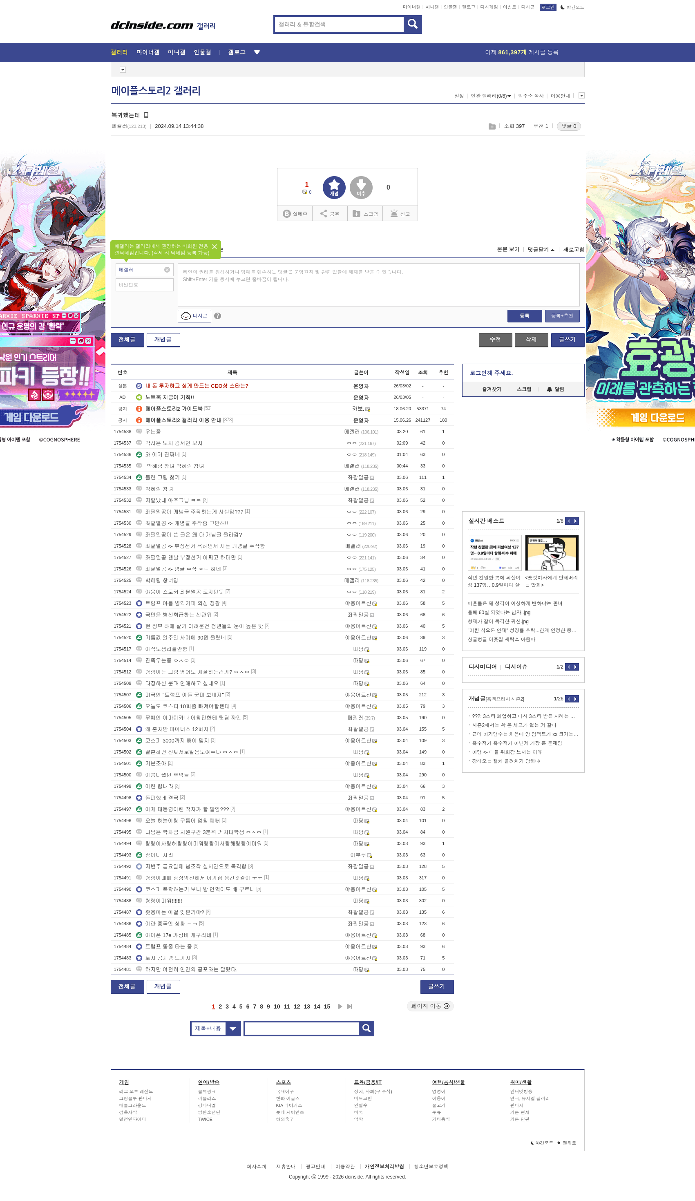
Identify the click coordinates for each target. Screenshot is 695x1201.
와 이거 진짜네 (158, 455)
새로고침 (574, 250)
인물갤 (450, 6)
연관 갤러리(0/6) (491, 96)
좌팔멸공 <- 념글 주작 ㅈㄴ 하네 (178, 569)
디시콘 (528, 6)
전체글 (127, 339)
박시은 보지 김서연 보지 (169, 443)
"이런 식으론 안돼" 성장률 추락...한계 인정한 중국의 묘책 (523, 630)
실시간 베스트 (487, 521)
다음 (340, 1006)
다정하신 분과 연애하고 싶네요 (177, 683)
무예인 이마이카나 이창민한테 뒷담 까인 (188, 718)
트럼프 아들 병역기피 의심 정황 (178, 603)
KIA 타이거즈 (289, 1105)
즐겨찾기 (492, 389)
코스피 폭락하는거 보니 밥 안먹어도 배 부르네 (195, 889)
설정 (459, 96)
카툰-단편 (520, 1119)
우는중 (148, 432)
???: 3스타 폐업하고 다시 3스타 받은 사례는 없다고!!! (525, 716)
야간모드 (573, 7)
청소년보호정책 (431, 1167)
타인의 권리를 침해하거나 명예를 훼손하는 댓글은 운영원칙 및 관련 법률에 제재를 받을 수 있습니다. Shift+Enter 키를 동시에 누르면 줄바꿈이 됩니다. (293, 275)
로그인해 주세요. (491, 373)
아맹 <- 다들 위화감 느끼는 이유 (507, 752)
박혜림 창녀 (154, 489)
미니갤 (432, 6)
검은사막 (128, 1112)
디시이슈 (516, 667)
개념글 (163, 339)
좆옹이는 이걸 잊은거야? (170, 912)
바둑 (358, 1112)
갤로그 (469, 6)
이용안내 (560, 96)
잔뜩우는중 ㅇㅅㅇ (162, 661)
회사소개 (256, 1167)
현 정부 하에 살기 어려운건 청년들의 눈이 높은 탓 (199, 626)
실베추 (295, 214)
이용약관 (345, 1167)
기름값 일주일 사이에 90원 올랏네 (181, 638)
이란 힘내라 (154, 786)
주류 (436, 1112)
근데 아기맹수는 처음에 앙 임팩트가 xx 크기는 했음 (525, 734)
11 (287, 1006)
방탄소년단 (209, 1112)
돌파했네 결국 (157, 798)
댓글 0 (569, 126)
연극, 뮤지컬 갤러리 (530, 1098)
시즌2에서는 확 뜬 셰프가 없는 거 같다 (514, 725)
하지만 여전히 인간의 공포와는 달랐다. (186, 969)
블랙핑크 (207, 1091)
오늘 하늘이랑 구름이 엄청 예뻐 (178, 821)
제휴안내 (286, 1167)
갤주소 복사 (531, 96)
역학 (358, 1119)
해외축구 (285, 1119)
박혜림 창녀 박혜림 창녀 (170, 466)
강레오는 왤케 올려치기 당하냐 (506, 761)
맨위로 (567, 1143)
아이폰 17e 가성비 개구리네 (174, 935)
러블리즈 (207, 1098)
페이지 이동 (430, 1006)
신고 (400, 213)
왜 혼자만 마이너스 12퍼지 (172, 729)
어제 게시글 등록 (522, 52)
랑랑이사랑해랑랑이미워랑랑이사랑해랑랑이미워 (199, 844)
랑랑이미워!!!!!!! (159, 901)
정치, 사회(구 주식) (373, 1091)
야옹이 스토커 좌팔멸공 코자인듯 (180, 592)
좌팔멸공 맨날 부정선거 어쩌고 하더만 (186, 558)
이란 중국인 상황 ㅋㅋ (166, 924)
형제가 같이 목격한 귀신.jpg (498, 621)
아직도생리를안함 (162, 649)
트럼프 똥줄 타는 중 (164, 947)
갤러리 (119, 52)
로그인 (548, 7)
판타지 (517, 1105)
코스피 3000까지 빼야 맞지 (172, 741)
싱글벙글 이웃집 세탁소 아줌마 (502, 639)
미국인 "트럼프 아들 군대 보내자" (180, 695)
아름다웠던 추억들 (162, 775)
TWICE (205, 1119)
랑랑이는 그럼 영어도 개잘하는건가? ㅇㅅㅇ (193, 672)
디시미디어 (483, 667)
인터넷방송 (521, 1091)
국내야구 (285, 1091)
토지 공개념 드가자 (163, 958)
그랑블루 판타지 (135, 1098)
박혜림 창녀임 (157, 580)
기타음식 (441, 1119)
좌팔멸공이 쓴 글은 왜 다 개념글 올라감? (189, 535)
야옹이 (439, 1098)
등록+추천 (562, 316)
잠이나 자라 (154, 855)
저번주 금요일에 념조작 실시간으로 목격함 (191, 866)
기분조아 (151, 763)
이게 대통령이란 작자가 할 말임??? (182, 809)
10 (277, 1006)
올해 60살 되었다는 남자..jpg (499, 612)
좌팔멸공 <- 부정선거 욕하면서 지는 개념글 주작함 (200, 546)
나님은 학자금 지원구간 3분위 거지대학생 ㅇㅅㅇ (198, 832)
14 (317, 1006)
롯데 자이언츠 (290, 1112)
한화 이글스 (288, 1098)
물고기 (439, 1105)
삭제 (531, 339)
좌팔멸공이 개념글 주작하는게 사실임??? (190, 512)
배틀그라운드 (132, 1105)
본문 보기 (508, 249)
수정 (495, 339)
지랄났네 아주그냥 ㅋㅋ (168, 500)
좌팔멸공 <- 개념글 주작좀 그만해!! (182, 523)
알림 (555, 389)
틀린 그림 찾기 (158, 477)
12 (297, 1006)
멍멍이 (439, 1091)
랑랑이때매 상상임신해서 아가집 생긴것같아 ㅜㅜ (199, 878)
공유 (330, 213)
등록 (525, 316)
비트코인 (363, 1098)
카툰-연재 (520, 1112)
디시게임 (489, 6)
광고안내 (315, 1167)
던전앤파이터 (132, 1119)
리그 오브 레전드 (136, 1091)
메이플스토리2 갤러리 (156, 91)
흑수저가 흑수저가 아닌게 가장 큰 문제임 (517, 743)
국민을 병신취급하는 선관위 (174, 615)
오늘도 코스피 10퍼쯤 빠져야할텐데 (183, 706)
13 (307, 1006)
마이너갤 (412, 6)
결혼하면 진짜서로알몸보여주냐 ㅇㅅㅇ (187, 752)
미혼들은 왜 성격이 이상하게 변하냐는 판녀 (515, 603)
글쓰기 (567, 339)
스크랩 (492, 126)
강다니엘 (207, 1105)
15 (327, 1006)
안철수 (361, 1105)
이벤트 (509, 6)
